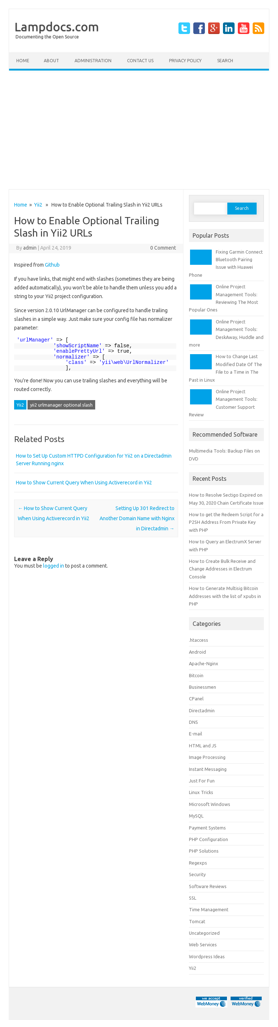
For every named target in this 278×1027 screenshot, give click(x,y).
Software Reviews (208, 886)
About (51, 60)
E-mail (195, 733)
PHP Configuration (208, 839)
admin (30, 248)
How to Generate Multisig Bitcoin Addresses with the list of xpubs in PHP (225, 596)
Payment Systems (207, 827)
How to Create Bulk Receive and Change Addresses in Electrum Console (222, 569)
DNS (193, 722)
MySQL (196, 815)
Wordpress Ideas (207, 956)
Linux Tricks (201, 792)
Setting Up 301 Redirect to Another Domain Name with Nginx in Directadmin (137, 518)
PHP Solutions (204, 850)
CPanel (196, 698)
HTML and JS (202, 745)
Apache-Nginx (203, 663)
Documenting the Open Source (47, 36)
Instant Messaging (208, 769)
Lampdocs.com (56, 26)
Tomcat (197, 921)
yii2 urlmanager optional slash (61, 404)
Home (22, 60)
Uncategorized (204, 932)
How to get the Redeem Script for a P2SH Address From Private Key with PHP (226, 522)
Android (197, 651)
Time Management (208, 909)
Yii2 (38, 205)
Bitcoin (196, 675)
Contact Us (140, 60)
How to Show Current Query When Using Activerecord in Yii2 (84, 482)
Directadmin (202, 710)
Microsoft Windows (209, 804)
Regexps (198, 862)
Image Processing (207, 757)
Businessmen (202, 686)
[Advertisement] (139, 130)
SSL (192, 897)
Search (225, 60)
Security (197, 874)
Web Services (203, 944)
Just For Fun (202, 780)
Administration (93, 60)
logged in (53, 566)
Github (52, 265)
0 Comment (163, 248)
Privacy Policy (185, 60)
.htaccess (198, 639)
